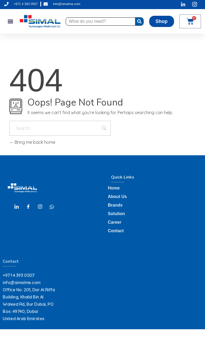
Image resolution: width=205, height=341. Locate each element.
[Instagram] (40, 207)
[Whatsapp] (52, 207)
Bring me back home (32, 142)
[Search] (139, 21)
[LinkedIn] (17, 207)
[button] (10, 21)
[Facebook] (28, 207)
